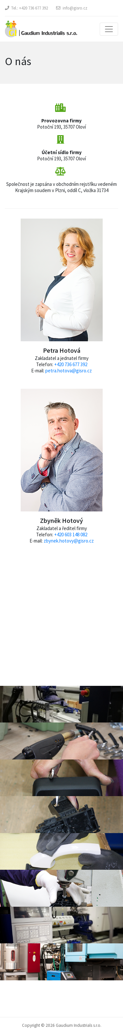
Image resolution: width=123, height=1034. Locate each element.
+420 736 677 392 (33, 8)
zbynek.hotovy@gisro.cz (69, 541)
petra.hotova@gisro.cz (68, 370)
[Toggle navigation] (109, 29)
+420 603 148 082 (70, 534)
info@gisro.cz (75, 8)
